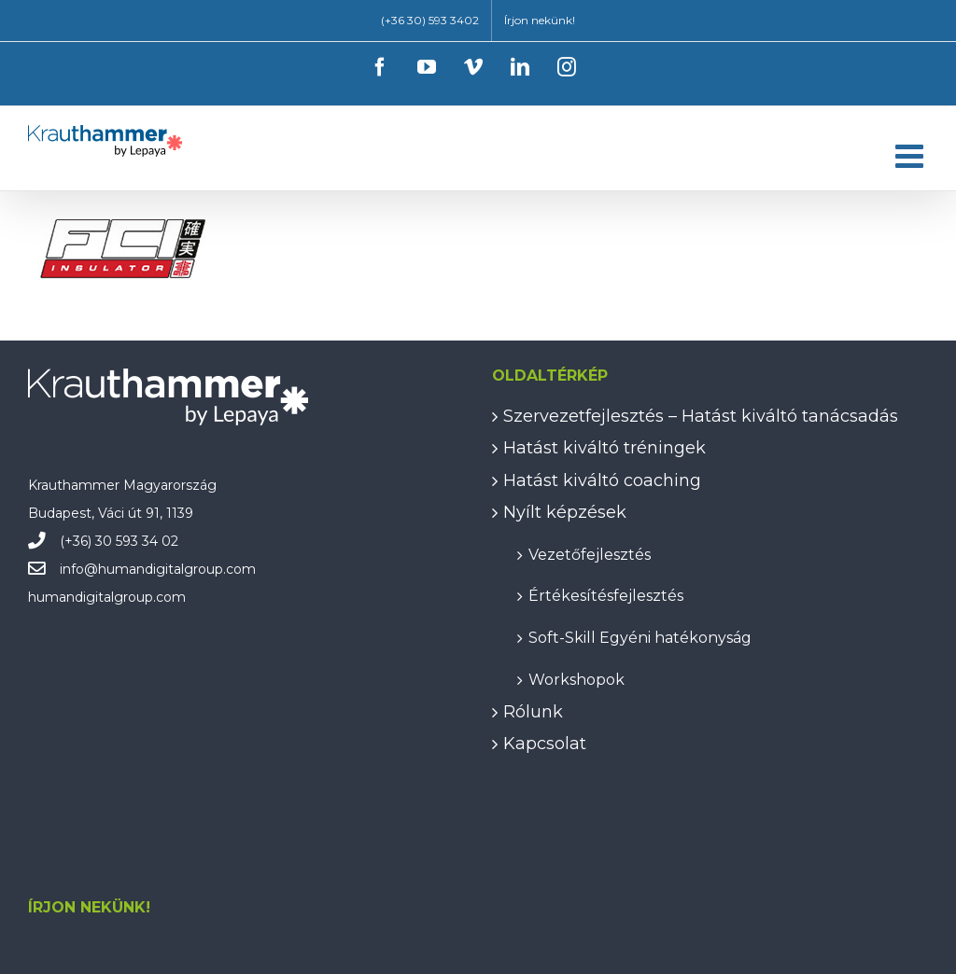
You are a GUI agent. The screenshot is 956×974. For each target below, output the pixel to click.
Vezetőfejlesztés (589, 554)
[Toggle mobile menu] (911, 155)
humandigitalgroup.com (177, 569)
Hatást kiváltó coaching (602, 480)
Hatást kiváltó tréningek (604, 447)
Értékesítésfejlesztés (605, 595)
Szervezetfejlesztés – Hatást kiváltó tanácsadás (700, 416)
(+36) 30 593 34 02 (119, 541)
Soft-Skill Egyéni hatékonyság (640, 637)
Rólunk (533, 711)
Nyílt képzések (564, 512)
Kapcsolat (544, 743)
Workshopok (576, 679)
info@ (79, 569)
